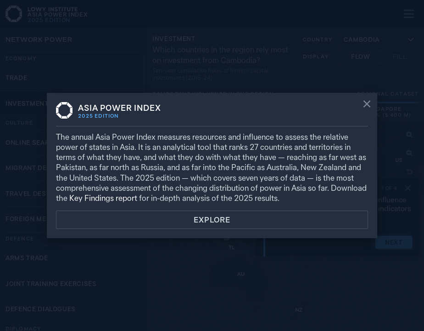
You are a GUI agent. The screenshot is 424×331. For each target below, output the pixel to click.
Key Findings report (103, 198)
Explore (212, 219)
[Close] (367, 105)
